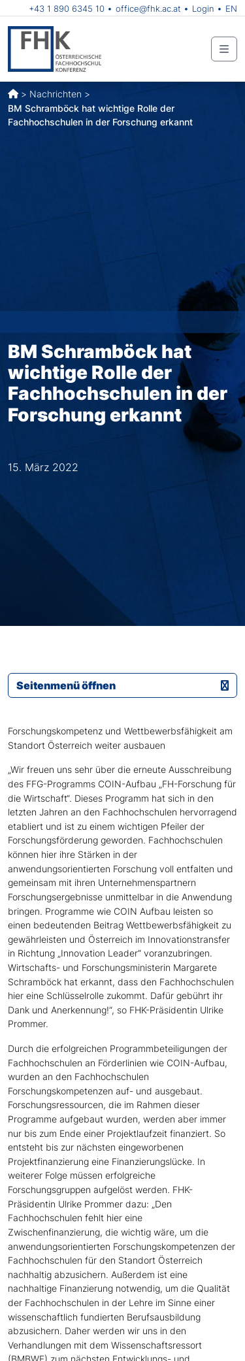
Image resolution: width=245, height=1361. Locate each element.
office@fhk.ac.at (148, 8)
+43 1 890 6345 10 (67, 8)
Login (203, 8)
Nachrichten (55, 93)
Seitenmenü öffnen (122, 685)
